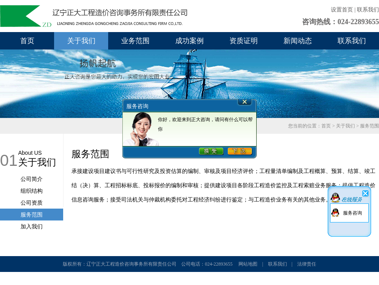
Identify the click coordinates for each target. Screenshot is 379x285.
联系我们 (368, 10)
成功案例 (189, 41)
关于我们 (81, 41)
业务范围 (135, 41)
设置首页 (342, 10)
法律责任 (306, 264)
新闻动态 (297, 41)
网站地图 (247, 264)
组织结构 (32, 191)
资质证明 (243, 41)
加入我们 (32, 226)
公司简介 (32, 179)
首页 (27, 41)
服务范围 (32, 214)
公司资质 (32, 203)
